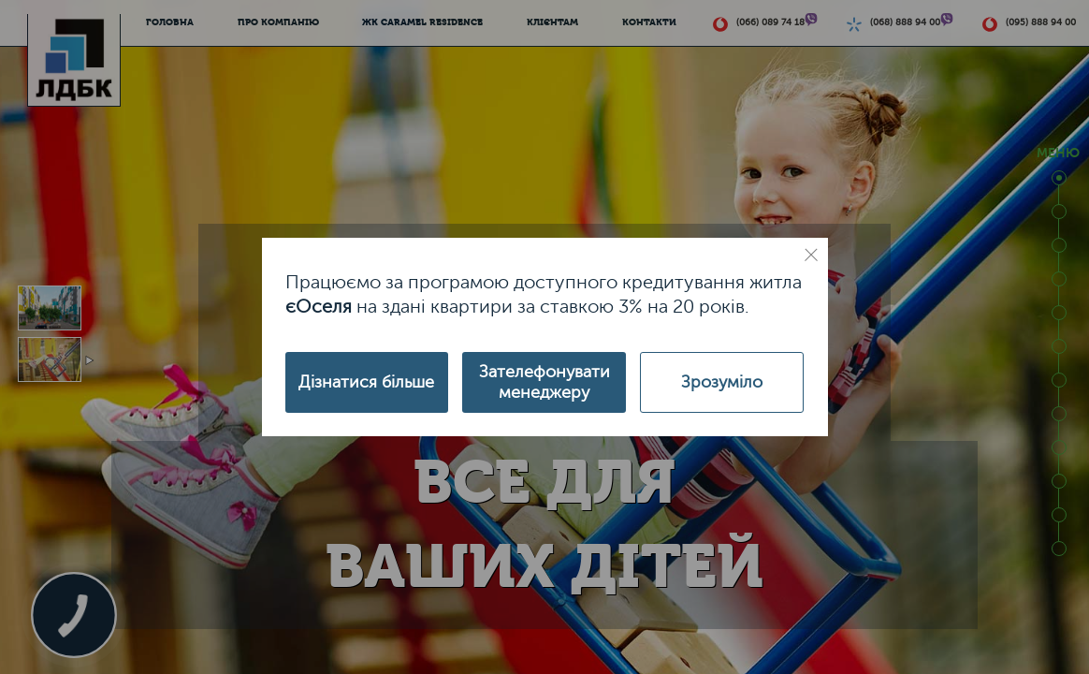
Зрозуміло (721, 382)
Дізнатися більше (366, 382)
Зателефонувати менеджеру (544, 382)
